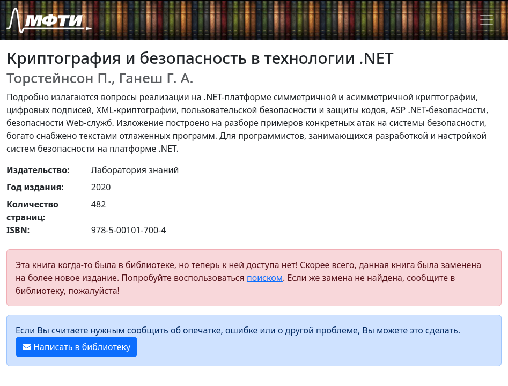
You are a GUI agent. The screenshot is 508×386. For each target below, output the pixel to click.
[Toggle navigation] (487, 20)
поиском (265, 278)
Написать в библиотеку (76, 347)
